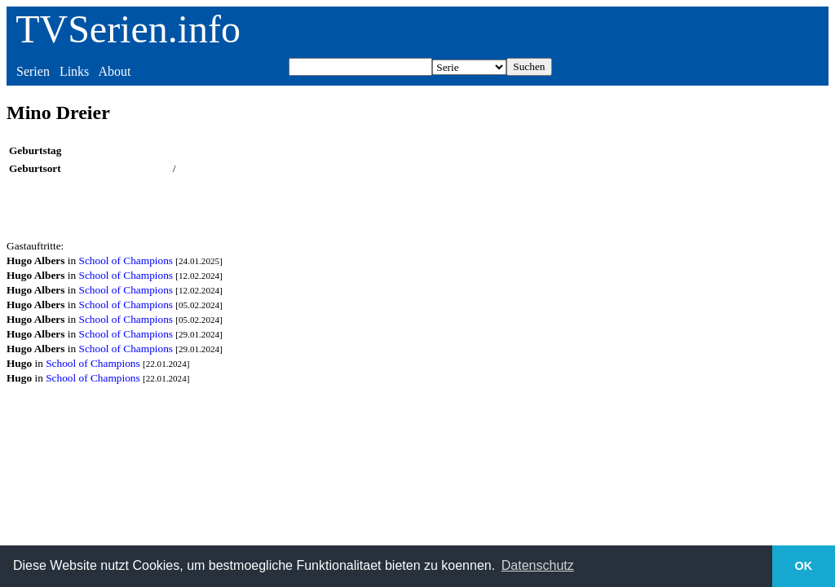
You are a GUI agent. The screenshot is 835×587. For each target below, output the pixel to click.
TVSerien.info (128, 29)
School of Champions (126, 260)
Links (74, 71)
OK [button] (804, 565)
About (114, 71)
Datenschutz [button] (537, 565)
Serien (33, 71)
